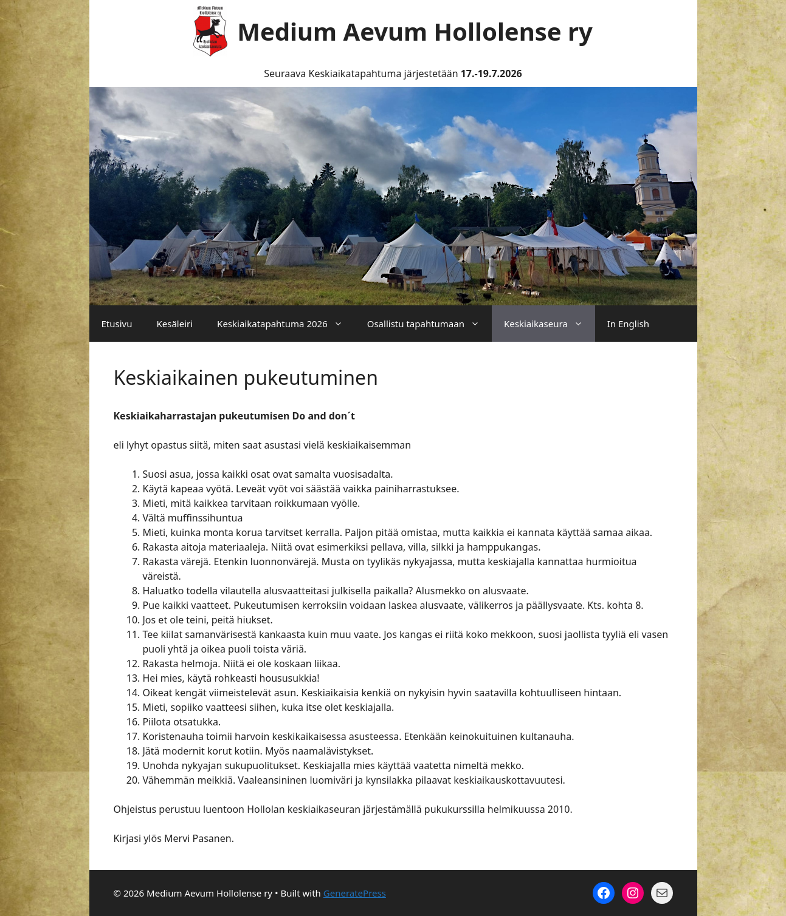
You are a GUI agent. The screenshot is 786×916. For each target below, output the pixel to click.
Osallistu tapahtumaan (429, 323)
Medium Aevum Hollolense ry (415, 31)
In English (628, 323)
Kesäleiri (174, 323)
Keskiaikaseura (549, 323)
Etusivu (117, 323)
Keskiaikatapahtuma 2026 (286, 323)
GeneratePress (354, 893)
